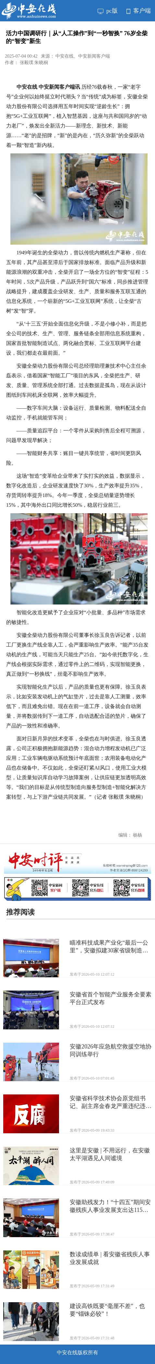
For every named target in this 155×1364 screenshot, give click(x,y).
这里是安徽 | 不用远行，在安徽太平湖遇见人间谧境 (110, 1154)
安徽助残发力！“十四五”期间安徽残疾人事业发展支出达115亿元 (110, 1206)
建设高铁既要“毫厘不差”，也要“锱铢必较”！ (107, 1310)
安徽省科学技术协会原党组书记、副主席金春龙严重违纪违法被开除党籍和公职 (110, 1102)
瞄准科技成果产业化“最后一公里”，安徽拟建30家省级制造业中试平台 (109, 946)
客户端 (138, 10)
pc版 (108, 10)
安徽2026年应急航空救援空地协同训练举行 (110, 1050)
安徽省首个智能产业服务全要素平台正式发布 (110, 998)
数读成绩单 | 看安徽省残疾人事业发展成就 (110, 1258)
